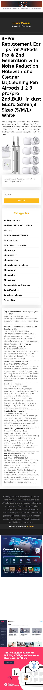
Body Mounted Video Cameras (18, 225)
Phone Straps (10, 280)
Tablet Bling (9, 300)
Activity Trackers (12, 220)
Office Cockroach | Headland (16, 361)
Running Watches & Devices (17, 285)
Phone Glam (9, 270)
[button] (21, 33)
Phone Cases (10, 255)
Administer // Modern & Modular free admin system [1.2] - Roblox (19, 454)
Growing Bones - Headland (14, 411)
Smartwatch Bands (13, 295)
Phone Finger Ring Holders (16, 265)
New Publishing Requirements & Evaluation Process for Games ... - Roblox (21, 429)
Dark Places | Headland (13, 384)
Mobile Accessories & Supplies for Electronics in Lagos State (17, 345)
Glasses (8, 230)
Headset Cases (11, 240)
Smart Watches (11, 290)
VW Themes (30, 526)
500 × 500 (27, 121)
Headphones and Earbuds (16, 235)
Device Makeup (21, 22)
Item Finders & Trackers (15, 245)
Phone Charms (11, 260)
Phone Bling (9, 250)
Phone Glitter (10, 275)
